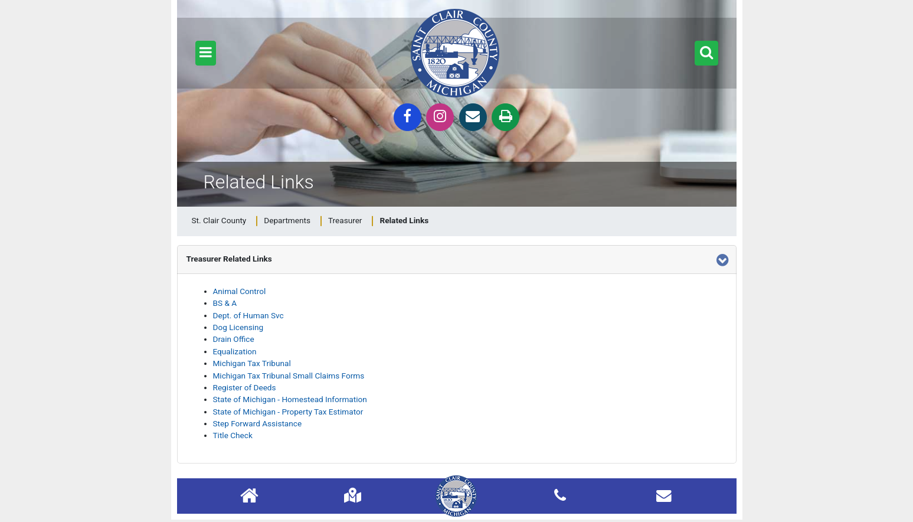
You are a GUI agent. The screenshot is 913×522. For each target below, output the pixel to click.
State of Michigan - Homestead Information (290, 399)
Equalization (235, 351)
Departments (287, 220)
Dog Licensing (238, 327)
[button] (205, 53)
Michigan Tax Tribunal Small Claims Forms (289, 375)
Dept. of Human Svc (248, 315)
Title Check (233, 435)
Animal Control (239, 291)
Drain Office (233, 339)
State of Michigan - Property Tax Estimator (288, 411)
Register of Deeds (244, 387)
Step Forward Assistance (257, 423)
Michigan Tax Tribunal (252, 363)
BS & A (225, 303)
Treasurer (345, 220)
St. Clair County (219, 220)
